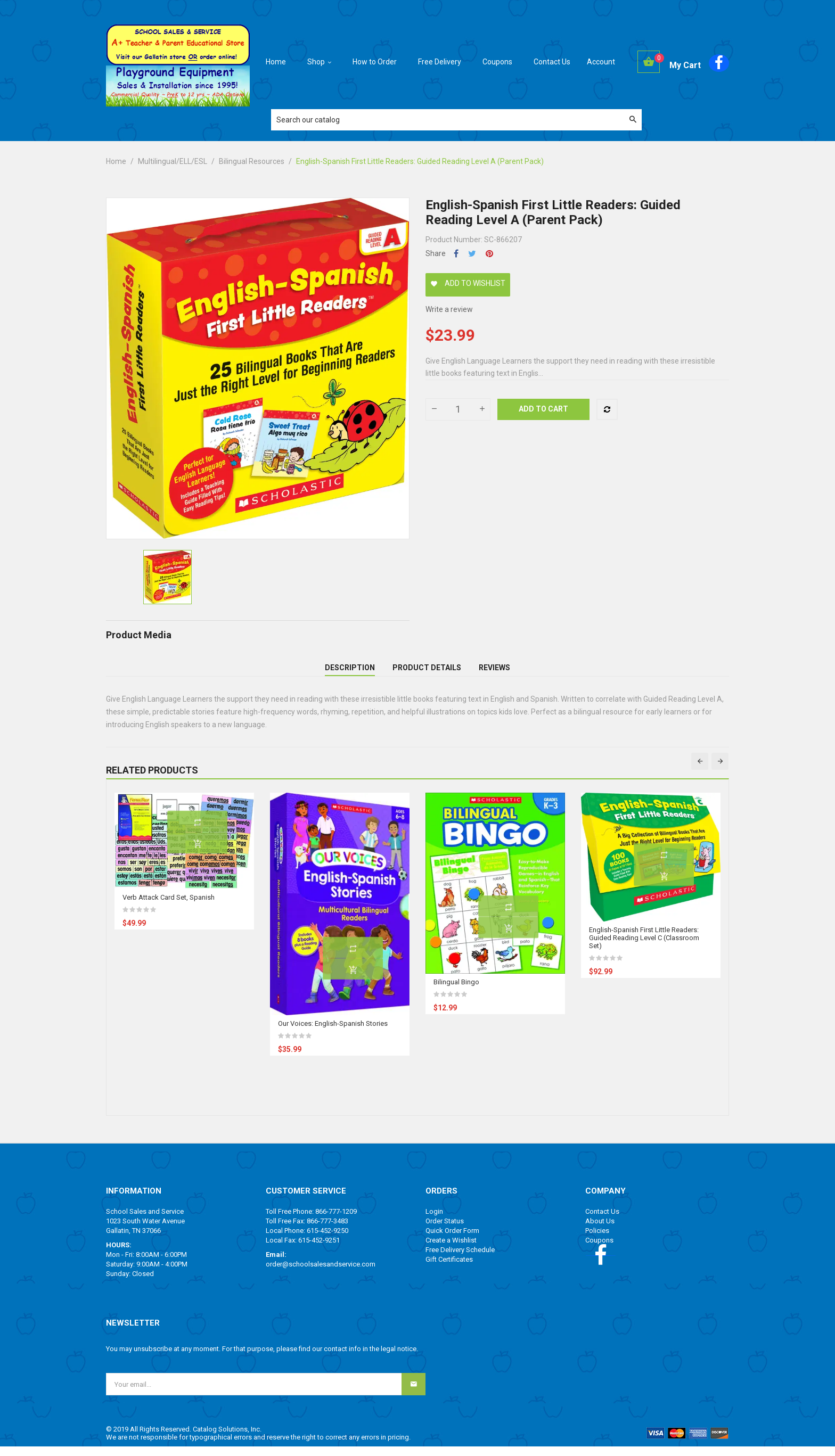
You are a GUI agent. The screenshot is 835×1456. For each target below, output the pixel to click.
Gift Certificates (449, 1269)
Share (456, 253)
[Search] (456, 119)
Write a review (449, 309)
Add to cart (543, 409)
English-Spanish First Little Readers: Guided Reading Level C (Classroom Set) (644, 947)
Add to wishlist (467, 283)
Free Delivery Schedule (460, 1259)
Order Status (444, 1231)
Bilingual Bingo (456, 992)
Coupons (599, 1250)
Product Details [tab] (426, 672)
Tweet (472, 253)
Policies (597, 1240)
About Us (600, 1231)
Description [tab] (350, 672)
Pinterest (489, 253)
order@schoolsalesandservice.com (320, 1274)
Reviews (494, 672)
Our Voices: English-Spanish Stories (333, 1033)
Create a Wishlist (451, 1250)
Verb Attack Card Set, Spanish (168, 907)
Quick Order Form (452, 1240)
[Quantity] (458, 409)
